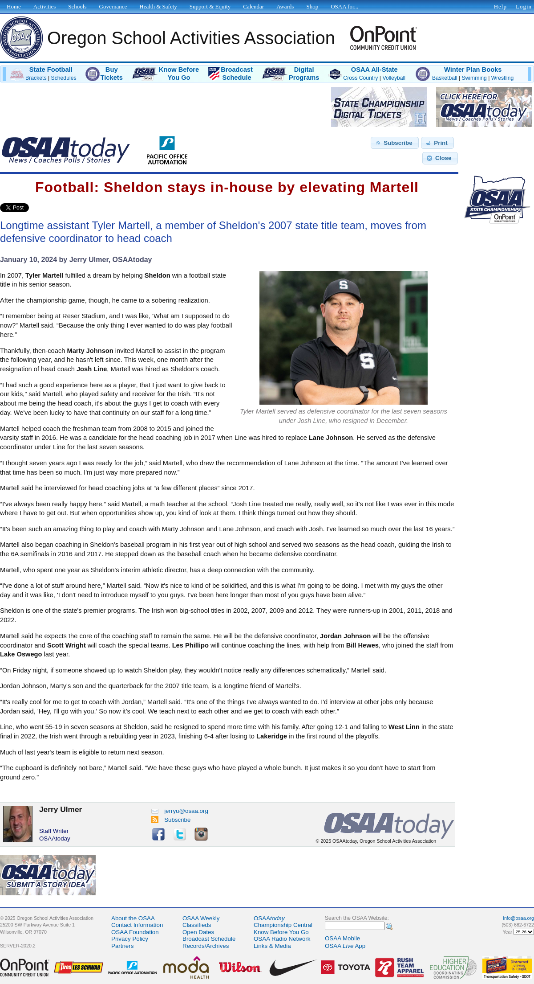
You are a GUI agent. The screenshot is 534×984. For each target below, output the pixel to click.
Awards (285, 6)
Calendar (253, 6)
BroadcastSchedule (237, 73)
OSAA (269, 918)
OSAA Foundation (135, 932)
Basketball (444, 78)
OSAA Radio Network (282, 938)
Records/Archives (205, 946)
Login (524, 6)
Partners (122, 946)
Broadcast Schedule (208, 938)
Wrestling (502, 78)
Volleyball (393, 78)
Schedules (64, 78)
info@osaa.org (518, 918)
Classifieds (196, 925)
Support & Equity (210, 6)
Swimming (473, 78)
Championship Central (283, 925)
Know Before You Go (281, 932)
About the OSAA (133, 918)
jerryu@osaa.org (179, 811)
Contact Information (137, 925)
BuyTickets (112, 73)
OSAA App (345, 946)
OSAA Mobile (342, 938)
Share (44, 207)
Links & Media (272, 946)
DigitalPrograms (304, 73)
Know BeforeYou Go (179, 73)
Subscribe (171, 819)
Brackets (36, 78)
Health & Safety (158, 6)
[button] (395, 143)
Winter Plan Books (473, 69)
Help (500, 6)
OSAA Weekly (200, 918)
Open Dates (198, 932)
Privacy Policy (129, 938)
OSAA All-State (374, 69)
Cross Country (360, 78)
